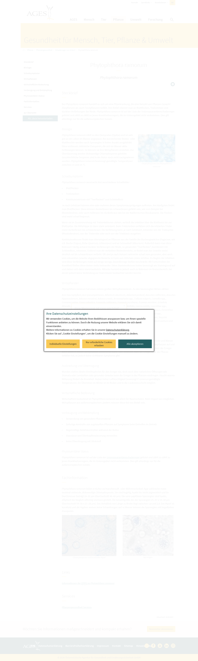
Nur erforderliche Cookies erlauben (99, 344)
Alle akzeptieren (135, 343)
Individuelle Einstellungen (63, 343)
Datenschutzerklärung (117, 329)
